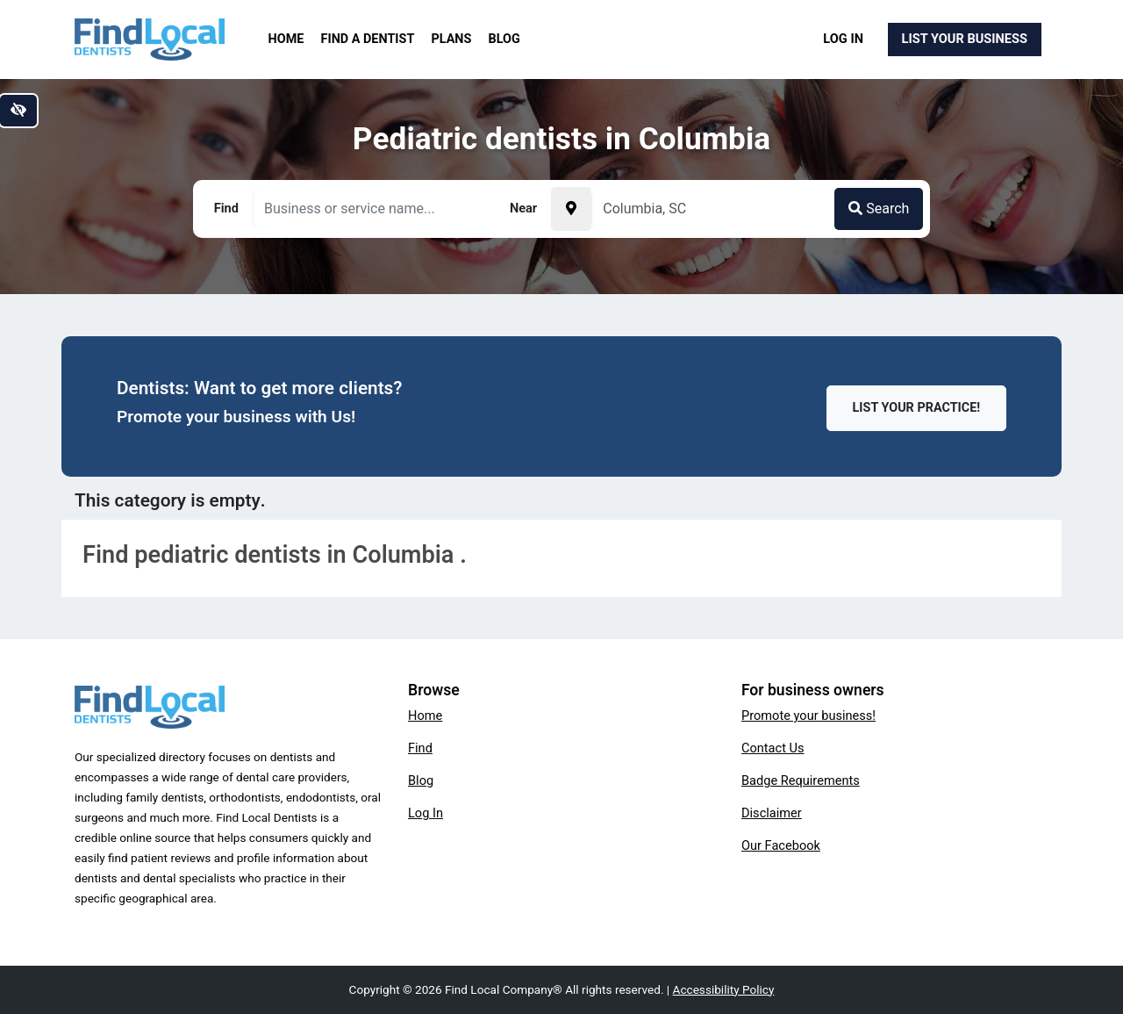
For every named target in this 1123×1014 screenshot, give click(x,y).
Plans (452, 39)
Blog (504, 39)
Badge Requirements (800, 780)
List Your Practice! (917, 407)
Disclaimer (771, 813)
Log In (843, 39)
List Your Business (964, 39)
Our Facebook (780, 845)
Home (286, 39)
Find (420, 748)
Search (878, 208)
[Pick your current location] (571, 209)
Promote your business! (808, 715)
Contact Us (773, 748)
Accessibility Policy (724, 989)
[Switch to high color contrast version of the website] (18, 110)
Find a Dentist (368, 39)
